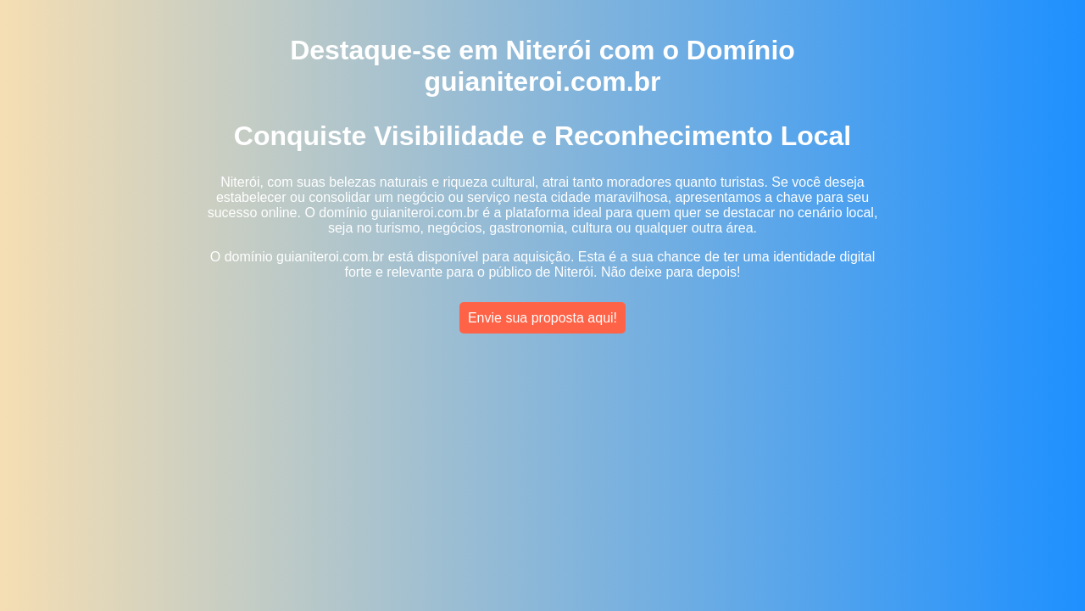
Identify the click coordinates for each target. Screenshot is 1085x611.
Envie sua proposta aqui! (542, 318)
